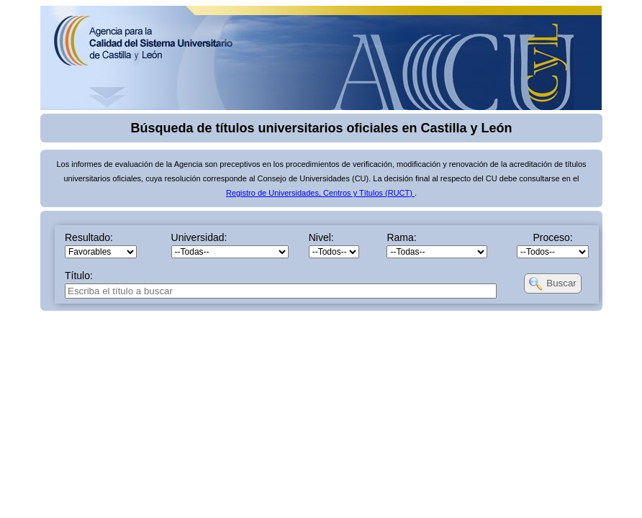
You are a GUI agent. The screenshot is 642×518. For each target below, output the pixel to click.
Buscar (561, 283)
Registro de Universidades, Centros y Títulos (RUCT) (320, 192)
